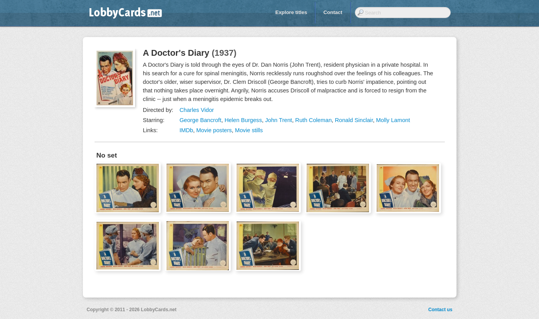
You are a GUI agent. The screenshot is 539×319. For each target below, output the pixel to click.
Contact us (440, 309)
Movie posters (214, 130)
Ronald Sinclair (354, 120)
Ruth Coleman (313, 120)
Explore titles (291, 12)
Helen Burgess (243, 120)
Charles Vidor (196, 110)
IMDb (186, 130)
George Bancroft (200, 120)
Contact (332, 12)
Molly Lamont (393, 120)
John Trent (278, 120)
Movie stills (249, 130)
